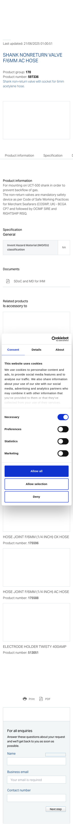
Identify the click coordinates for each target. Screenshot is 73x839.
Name (11, 754)
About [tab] (59, 349)
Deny (36, 496)
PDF (47, 699)
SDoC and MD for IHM (25, 281)
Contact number (19, 790)
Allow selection (36, 484)
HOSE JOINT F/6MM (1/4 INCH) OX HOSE (36, 537)
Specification (52, 155)
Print (31, 699)
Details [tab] (36, 349)
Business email (17, 772)
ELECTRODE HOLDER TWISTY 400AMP (34, 647)
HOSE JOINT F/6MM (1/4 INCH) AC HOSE (36, 592)
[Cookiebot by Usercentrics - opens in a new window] (52, 338)
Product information (19, 155)
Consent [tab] (13, 349)
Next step (56, 809)
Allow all (37, 471)
